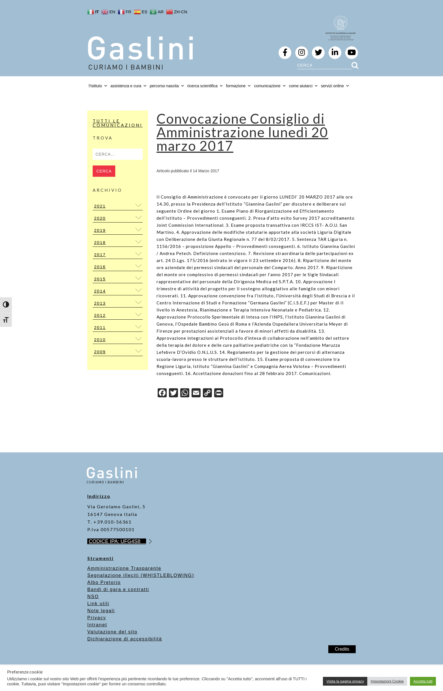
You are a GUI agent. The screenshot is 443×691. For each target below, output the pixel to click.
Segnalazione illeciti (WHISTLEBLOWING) (140, 575)
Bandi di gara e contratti (118, 589)
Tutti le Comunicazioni (118, 123)
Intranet (97, 624)
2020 (100, 218)
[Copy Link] (207, 393)
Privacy (96, 617)
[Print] (218, 393)
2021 (100, 206)
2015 (100, 278)
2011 (100, 327)
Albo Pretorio (104, 582)
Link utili (98, 603)
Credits (342, 649)
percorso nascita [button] (167, 86)
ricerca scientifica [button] (205, 86)
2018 (100, 242)
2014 (100, 291)
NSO (93, 596)
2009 (100, 351)
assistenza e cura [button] (128, 86)
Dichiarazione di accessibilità (124, 638)
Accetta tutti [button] (423, 681)
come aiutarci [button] (303, 86)
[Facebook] (162, 393)
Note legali (101, 610)
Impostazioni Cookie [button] (387, 681)
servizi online (335, 86)
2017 (100, 254)
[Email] (196, 393)
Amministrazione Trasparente (124, 568)
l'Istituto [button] (98, 86)
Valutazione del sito (112, 631)
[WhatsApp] (184, 393)
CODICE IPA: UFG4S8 (117, 541)
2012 (100, 315)
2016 (100, 266)
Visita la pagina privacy (345, 681)
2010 (100, 339)
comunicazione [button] (270, 86)
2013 (100, 303)
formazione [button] (238, 86)
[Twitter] (173, 393)
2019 (100, 230)
